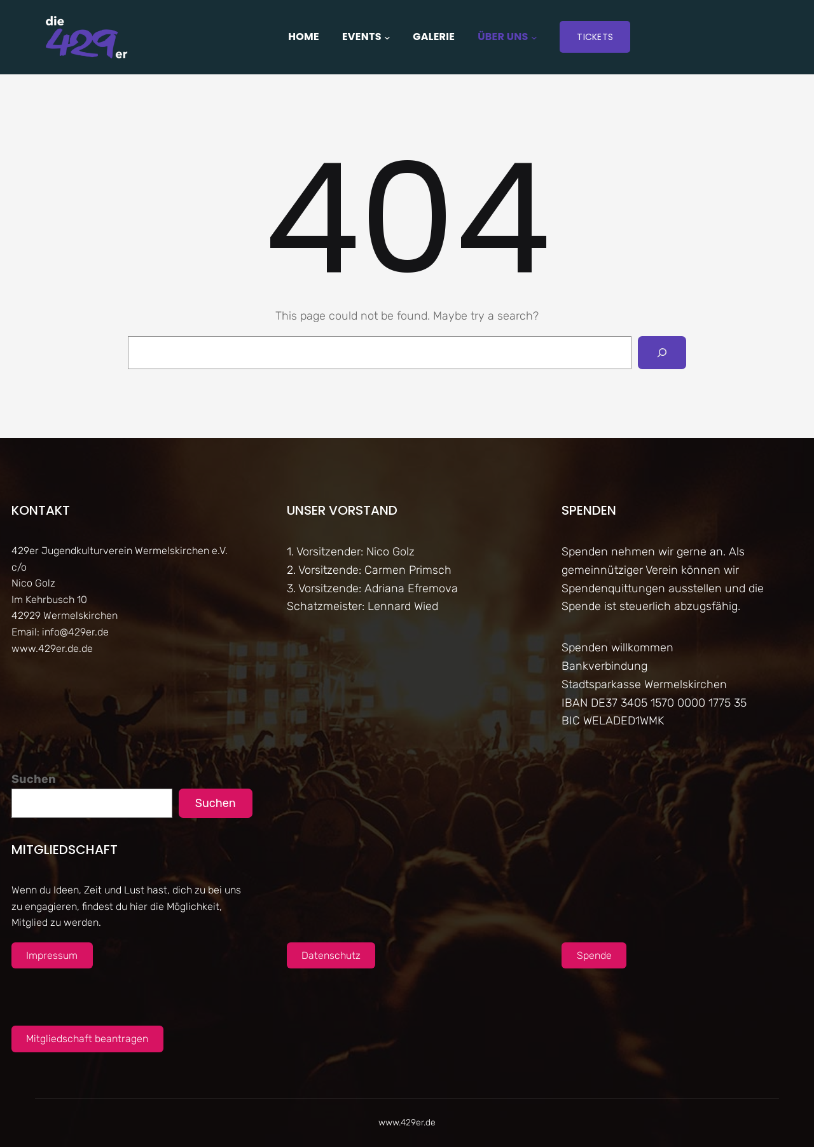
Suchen (33, 779)
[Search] (662, 352)
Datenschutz (331, 955)
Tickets (595, 37)
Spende (594, 955)
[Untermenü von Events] (387, 37)
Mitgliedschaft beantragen (87, 1039)
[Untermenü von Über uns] (534, 37)
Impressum (52, 955)
